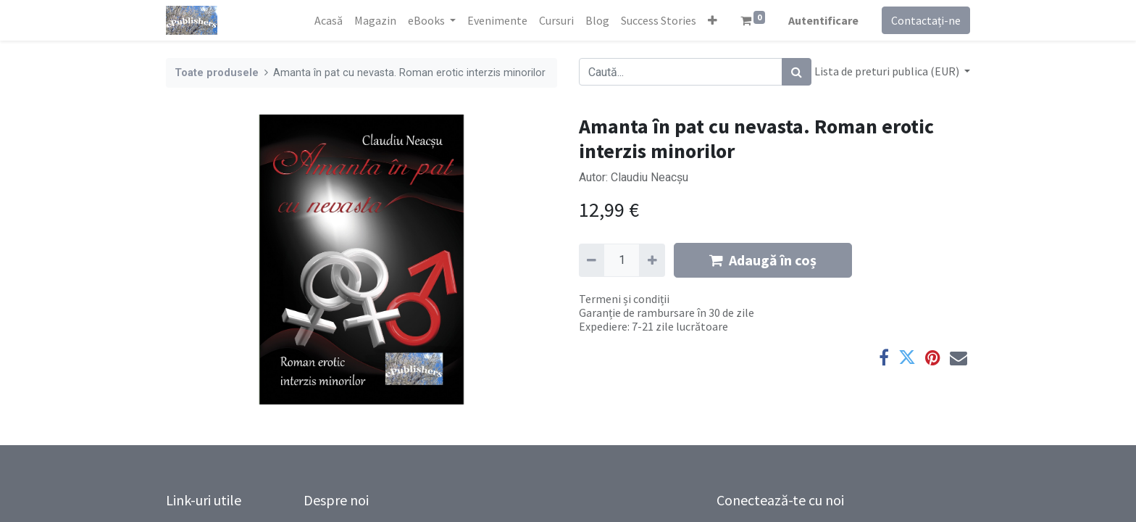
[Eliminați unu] (591, 260)
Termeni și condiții (624, 298)
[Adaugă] (651, 260)
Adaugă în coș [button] (762, 260)
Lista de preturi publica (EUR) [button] (887, 71)
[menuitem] (328, 20)
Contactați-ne (926, 20)
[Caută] (796, 72)
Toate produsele (217, 73)
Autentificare (823, 20)
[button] (712, 20)
